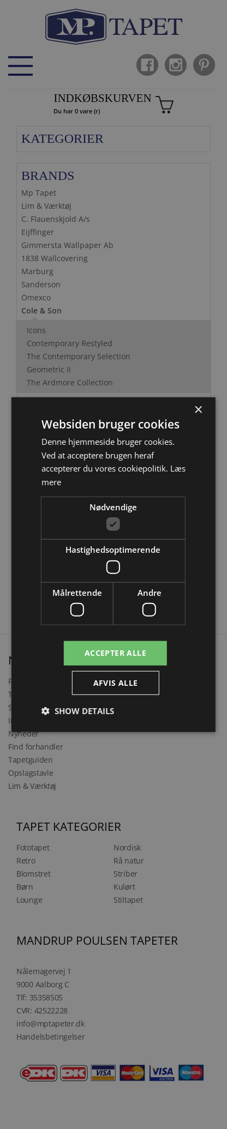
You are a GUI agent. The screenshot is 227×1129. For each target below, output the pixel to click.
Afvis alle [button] (115, 683)
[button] (77, 711)
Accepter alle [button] (115, 653)
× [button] (198, 410)
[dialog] (113, 564)
